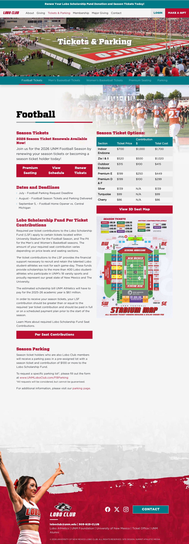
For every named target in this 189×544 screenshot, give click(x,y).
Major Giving (100, 13)
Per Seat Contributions (54, 334)
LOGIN (158, 13)
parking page (81, 388)
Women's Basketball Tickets (104, 80)
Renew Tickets (80, 170)
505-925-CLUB (89, 524)
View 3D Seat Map (134, 209)
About (30, 13)
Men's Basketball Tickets (64, 80)
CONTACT (150, 509)
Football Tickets (32, 80)
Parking (162, 80)
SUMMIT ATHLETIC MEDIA (148, 539)
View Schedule (56, 170)
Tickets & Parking (59, 13)
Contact (116, 13)
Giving (41, 13)
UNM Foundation (82, 528)
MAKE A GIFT (177, 13)
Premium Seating (140, 80)
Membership (81, 13)
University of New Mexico (113, 528)
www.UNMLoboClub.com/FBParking (44, 378)
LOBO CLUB (11, 13)
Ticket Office (140, 528)
